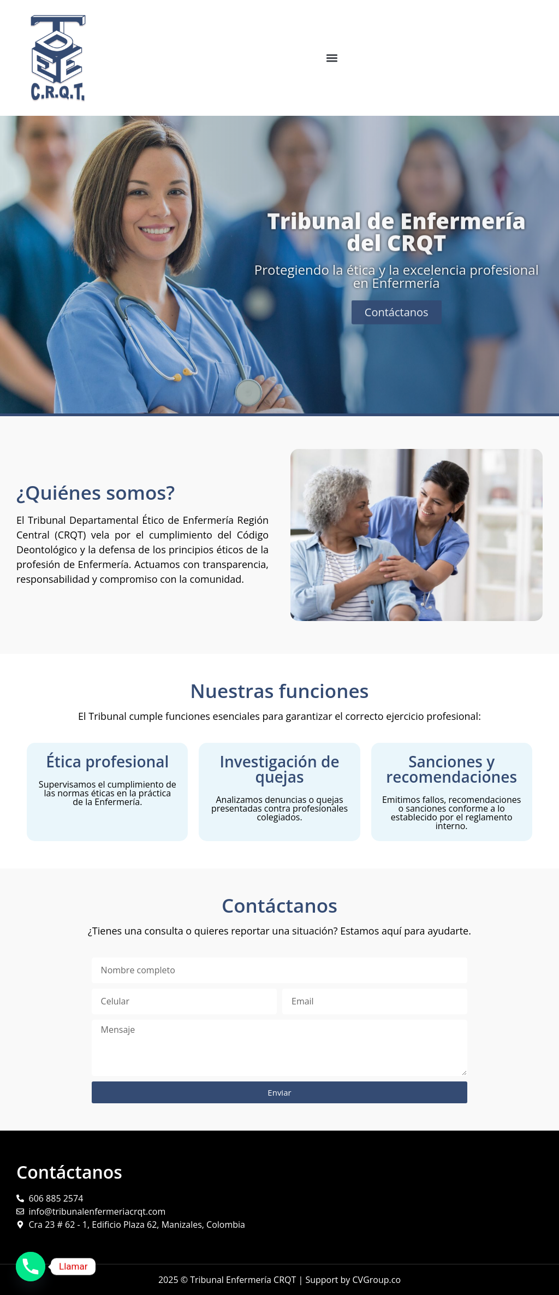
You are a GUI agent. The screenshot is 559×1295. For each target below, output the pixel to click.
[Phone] (30, 1266)
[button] (332, 58)
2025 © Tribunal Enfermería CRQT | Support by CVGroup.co (279, 1280)
